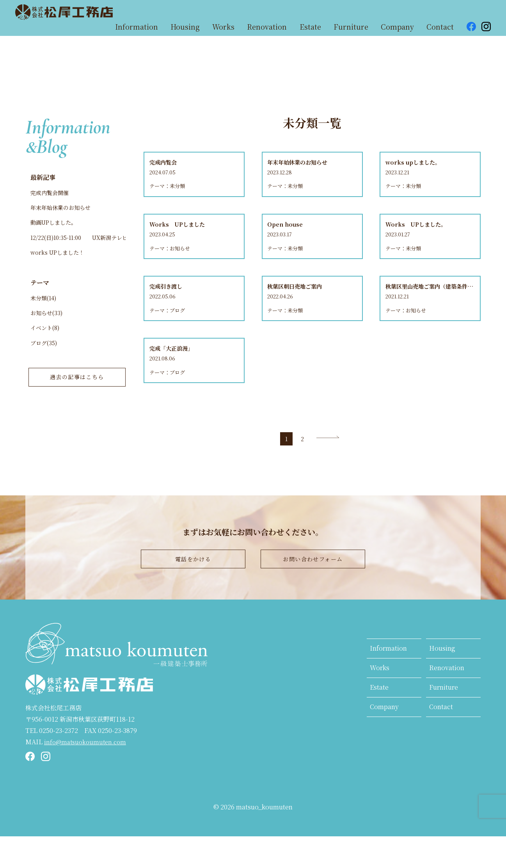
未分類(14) (43, 305)
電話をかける (193, 576)
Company (384, 726)
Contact (441, 726)
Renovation (446, 688)
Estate (379, 707)
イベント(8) (44, 338)
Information (388, 668)
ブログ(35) (43, 354)
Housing (442, 668)
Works (379, 688)
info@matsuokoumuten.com (87, 762)
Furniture (443, 707)
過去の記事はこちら (77, 391)
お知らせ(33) (46, 321)
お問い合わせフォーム (313, 576)
